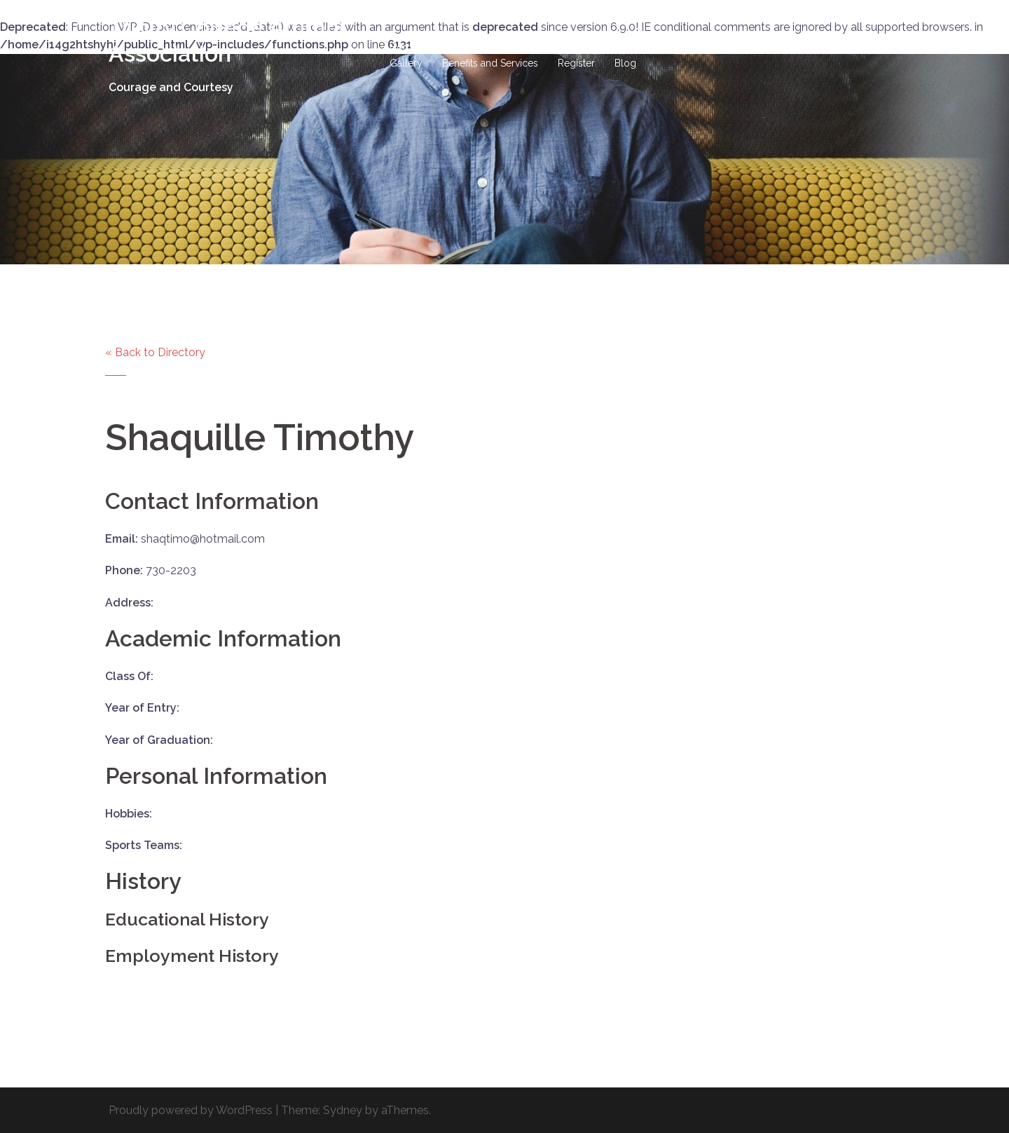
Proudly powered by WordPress (191, 1110)
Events (859, 47)
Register (576, 63)
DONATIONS (593, 47)
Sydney (342, 1110)
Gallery (406, 63)
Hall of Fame (517, 47)
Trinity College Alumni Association (227, 40)
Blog (625, 63)
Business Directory (782, 47)
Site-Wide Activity (680, 47)
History (453, 47)
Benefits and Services (490, 63)
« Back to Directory (155, 352)
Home (404, 47)
